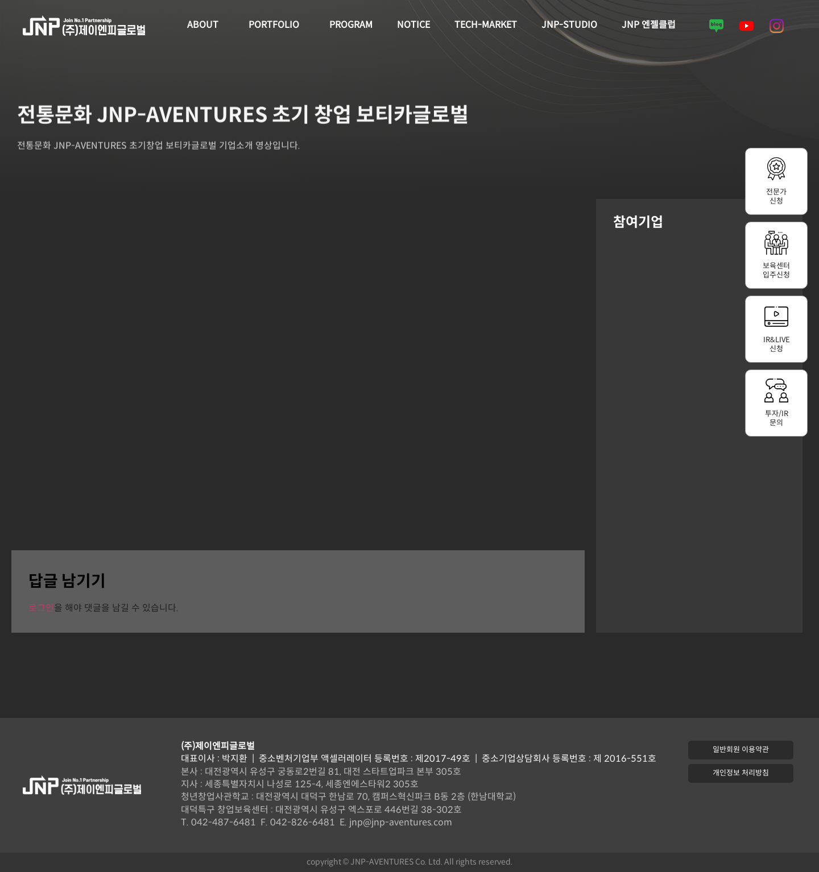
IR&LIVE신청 (776, 344)
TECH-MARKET (485, 25)
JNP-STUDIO (569, 25)
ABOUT (205, 25)
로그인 (41, 608)
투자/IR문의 (776, 418)
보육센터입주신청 (776, 270)
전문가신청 (776, 197)
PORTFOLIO (277, 25)
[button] (740, 750)
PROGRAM (351, 25)
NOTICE (413, 25)
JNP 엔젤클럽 (649, 25)
